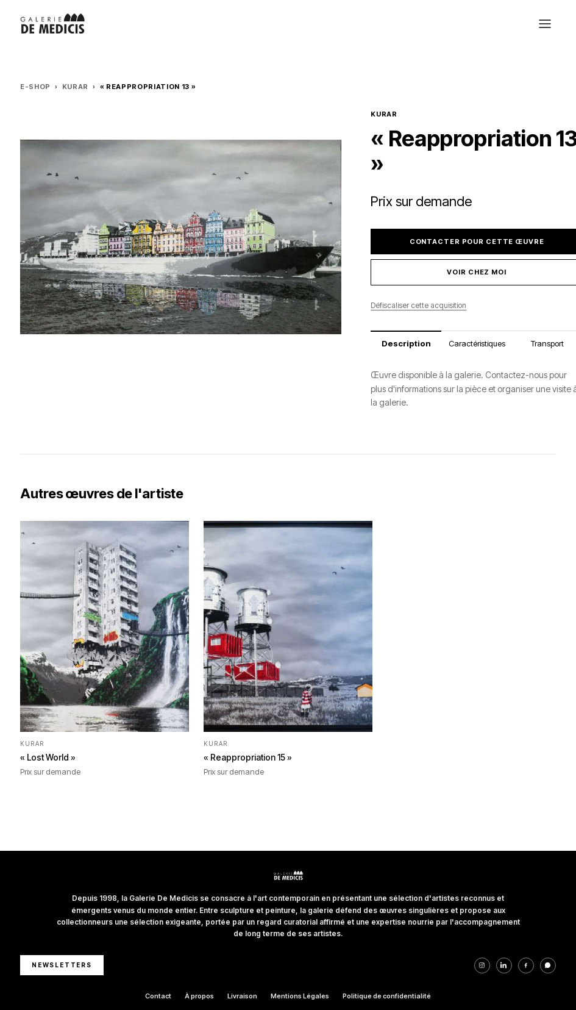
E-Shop (35, 86)
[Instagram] (482, 965)
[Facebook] (526, 965)
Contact (158, 996)
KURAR (75, 86)
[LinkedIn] (504, 965)
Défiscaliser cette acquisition (418, 305)
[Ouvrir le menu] (545, 24)
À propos (199, 996)
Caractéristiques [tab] (477, 343)
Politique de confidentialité (387, 996)
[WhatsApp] (548, 965)
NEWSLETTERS (62, 965)
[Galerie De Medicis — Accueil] (52, 23)
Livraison (242, 996)
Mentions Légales (300, 996)
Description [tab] (406, 343)
